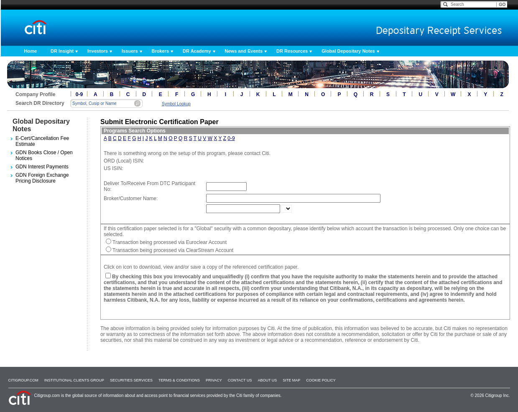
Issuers (130, 50)
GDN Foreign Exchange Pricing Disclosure (42, 178)
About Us (267, 380)
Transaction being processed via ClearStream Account (172, 250)
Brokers (160, 50)
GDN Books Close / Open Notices (44, 155)
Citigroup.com (23, 380)
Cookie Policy (321, 380)
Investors (97, 50)
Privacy (214, 380)
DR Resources (292, 50)
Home (30, 50)
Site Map (291, 380)
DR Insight (62, 50)
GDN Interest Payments (42, 167)
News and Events (244, 50)
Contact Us (240, 380)
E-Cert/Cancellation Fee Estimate (42, 141)
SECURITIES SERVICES (131, 380)
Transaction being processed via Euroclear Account (169, 242)
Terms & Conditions (179, 380)
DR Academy (197, 50)
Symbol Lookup (176, 104)
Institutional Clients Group (74, 380)
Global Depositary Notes (348, 50)
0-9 (79, 94)
